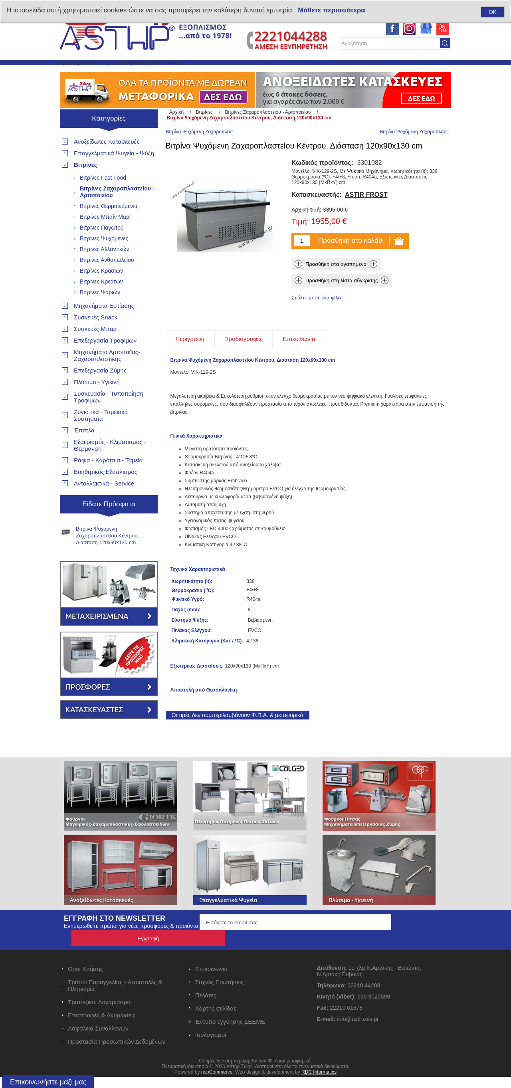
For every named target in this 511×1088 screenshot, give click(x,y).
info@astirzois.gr (357, 1030)
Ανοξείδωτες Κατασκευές (107, 160)
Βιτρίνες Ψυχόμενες (104, 257)
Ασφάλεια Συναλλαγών (98, 1039)
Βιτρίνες (85, 183)
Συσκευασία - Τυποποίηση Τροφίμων (108, 416)
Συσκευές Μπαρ (95, 348)
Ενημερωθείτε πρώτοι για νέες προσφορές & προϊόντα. (132, 953)
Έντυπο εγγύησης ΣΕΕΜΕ (230, 1032)
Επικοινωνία (270, 72)
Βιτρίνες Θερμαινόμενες (109, 225)
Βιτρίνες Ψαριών (100, 311)
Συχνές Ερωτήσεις (219, 993)
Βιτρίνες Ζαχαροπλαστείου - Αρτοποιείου (117, 211)
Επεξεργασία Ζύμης (100, 389)
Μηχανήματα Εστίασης (104, 324)
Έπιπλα (84, 449)
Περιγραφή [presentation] (190, 366)
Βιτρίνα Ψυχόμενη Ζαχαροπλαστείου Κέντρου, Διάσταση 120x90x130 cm (107, 555)
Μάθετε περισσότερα (331, 10)
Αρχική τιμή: (306, 237)
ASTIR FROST (366, 221)
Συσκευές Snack (95, 336)
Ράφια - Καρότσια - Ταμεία (108, 479)
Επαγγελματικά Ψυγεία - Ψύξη (114, 172)
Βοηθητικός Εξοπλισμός (105, 491)
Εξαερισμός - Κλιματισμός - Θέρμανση (110, 464)
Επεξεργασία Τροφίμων (105, 359)
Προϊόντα (110, 72)
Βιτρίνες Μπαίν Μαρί (105, 236)
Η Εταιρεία (226, 72)
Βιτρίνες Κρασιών (101, 290)
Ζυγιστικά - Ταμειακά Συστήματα (101, 434)
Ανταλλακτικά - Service (104, 502)
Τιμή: (300, 249)
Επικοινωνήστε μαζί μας (48, 1082)
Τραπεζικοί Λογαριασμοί (100, 1013)
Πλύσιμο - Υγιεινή (97, 401)
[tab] (190, 366)
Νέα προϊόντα (154, 72)
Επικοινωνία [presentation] (299, 366)
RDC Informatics (319, 1083)
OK (493, 12)
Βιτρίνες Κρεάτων (101, 300)
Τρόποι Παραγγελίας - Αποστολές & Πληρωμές (115, 996)
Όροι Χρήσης (85, 980)
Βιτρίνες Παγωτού (102, 247)
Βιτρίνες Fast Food (103, 197)
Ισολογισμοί (210, 1045)
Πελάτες (205, 1006)
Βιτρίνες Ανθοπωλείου (107, 279)
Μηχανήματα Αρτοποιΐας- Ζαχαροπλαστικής (107, 374)
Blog (192, 72)
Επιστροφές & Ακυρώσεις (101, 1026)
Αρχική (75, 72)
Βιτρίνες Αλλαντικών (104, 268)
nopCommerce (217, 1083)
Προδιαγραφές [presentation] (243, 366)
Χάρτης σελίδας (216, 1019)
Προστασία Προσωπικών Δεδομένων (116, 1052)
